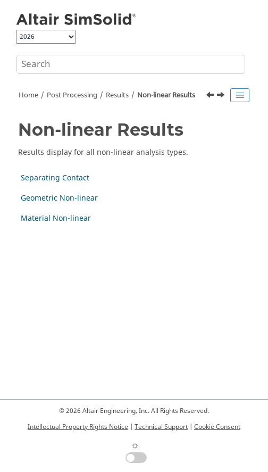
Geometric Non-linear (59, 198)
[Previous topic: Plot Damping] (211, 96)
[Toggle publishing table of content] (239, 95)
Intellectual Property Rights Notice (78, 427)
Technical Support (161, 427)
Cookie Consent (217, 427)
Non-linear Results (166, 95)
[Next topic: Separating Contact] (221, 96)
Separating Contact (55, 178)
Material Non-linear (56, 218)
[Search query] (130, 64)
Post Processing (72, 95)
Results (117, 95)
